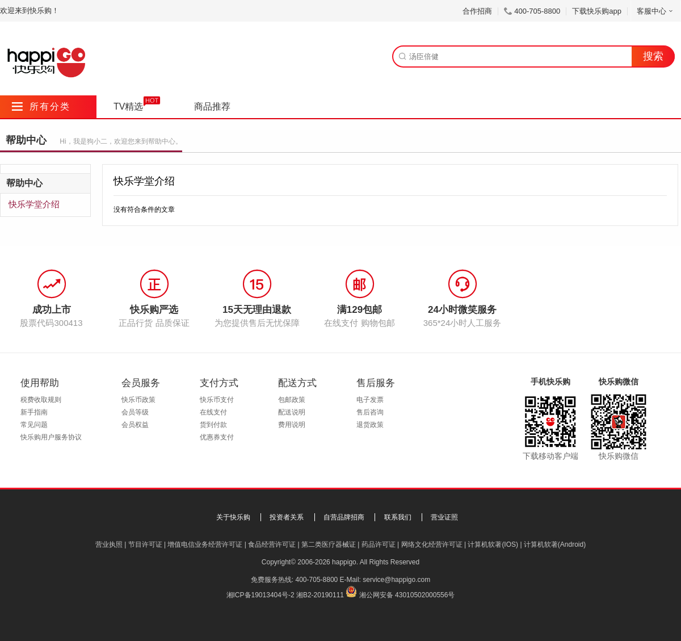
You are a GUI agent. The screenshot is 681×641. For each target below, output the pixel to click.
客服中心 (656, 11)
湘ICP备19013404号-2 (260, 595)
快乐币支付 (217, 400)
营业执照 (109, 544)
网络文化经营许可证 (432, 544)
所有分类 (41, 106)
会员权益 (135, 425)
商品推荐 (212, 106)
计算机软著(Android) (555, 544)
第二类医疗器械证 (328, 544)
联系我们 (397, 517)
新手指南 (34, 412)
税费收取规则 (40, 400)
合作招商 (477, 11)
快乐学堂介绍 (34, 204)
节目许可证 (145, 544)
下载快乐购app (596, 11)
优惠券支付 (217, 437)
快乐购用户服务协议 (51, 437)
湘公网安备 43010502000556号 (407, 595)
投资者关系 (287, 517)
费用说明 (291, 425)
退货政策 (370, 425)
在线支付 (213, 412)
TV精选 (128, 106)
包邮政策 (291, 400)
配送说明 (291, 412)
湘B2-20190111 (320, 595)
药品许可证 (378, 544)
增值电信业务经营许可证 (204, 544)
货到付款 (213, 425)
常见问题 (34, 425)
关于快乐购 (233, 517)
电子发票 (370, 400)
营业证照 (444, 517)
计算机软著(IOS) (493, 544)
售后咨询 (370, 412)
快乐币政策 (138, 400)
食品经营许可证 (272, 544)
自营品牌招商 (343, 517)
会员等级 (135, 412)
